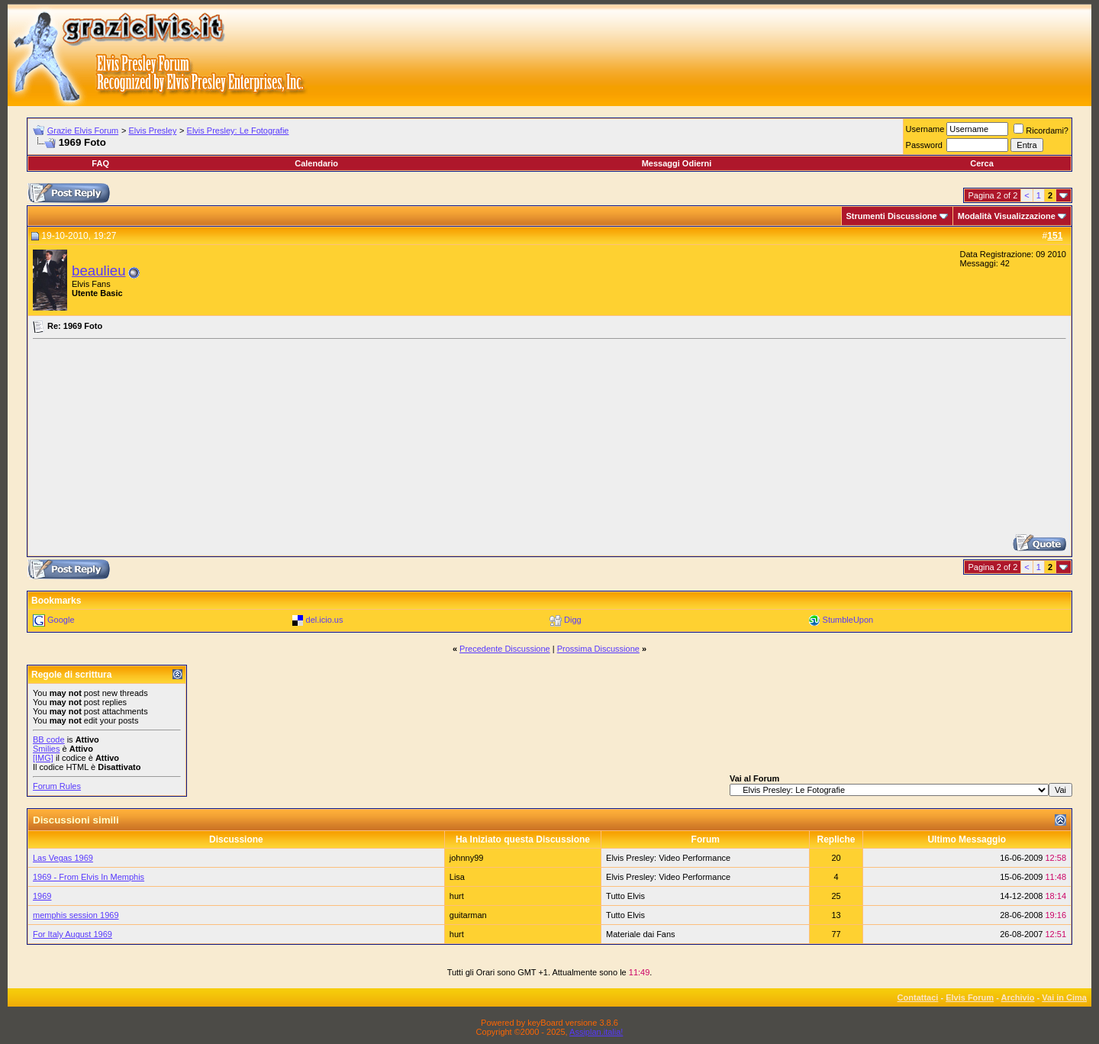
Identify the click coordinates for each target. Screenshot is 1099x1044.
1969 (42, 896)
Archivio (1018, 997)
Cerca (982, 163)
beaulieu (99, 271)
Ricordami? (1041, 130)
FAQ (100, 163)
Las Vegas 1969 (63, 857)
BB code (49, 739)
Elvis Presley (152, 130)
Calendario (316, 163)
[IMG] (43, 757)
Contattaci (918, 997)
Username (925, 129)
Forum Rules (57, 786)
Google (60, 619)
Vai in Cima (1064, 997)
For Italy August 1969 (72, 934)
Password (924, 145)
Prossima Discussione (598, 648)
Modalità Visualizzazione (1006, 216)
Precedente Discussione (504, 648)
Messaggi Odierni (677, 163)
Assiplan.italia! (596, 1031)
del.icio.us (324, 619)
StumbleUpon (848, 619)
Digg (573, 619)
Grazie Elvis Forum (83, 130)
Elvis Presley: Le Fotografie (238, 130)
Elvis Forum (970, 997)
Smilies (46, 748)
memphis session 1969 (76, 915)
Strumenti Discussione (891, 216)
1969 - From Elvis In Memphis (88, 876)
